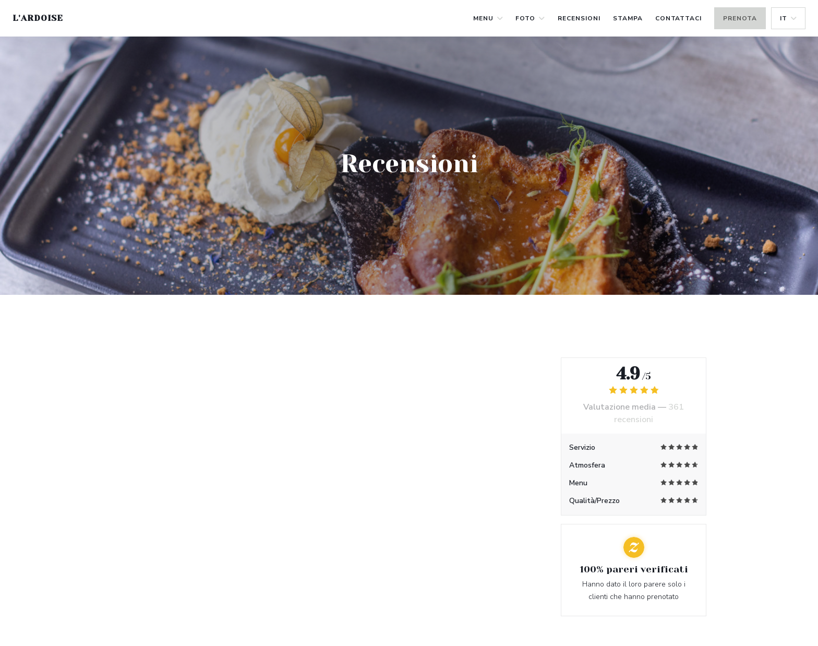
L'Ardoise (38, 18)
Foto (530, 18)
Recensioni (579, 18)
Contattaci (678, 18)
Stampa (628, 18)
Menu (488, 18)
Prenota (740, 18)
